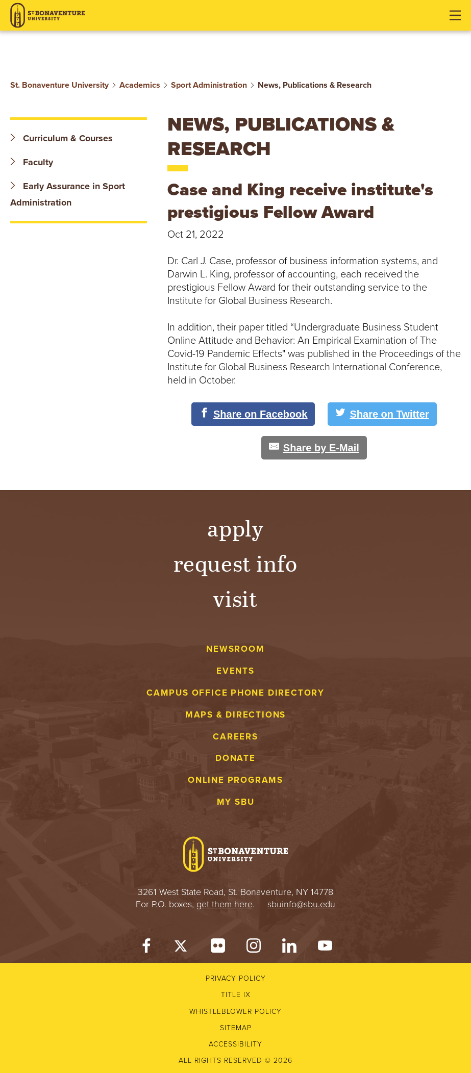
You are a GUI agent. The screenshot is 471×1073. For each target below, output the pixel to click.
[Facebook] (146, 948)
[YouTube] (325, 948)
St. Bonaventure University (59, 85)
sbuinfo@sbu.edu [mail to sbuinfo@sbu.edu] (301, 904)
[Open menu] (455, 15)
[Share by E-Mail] (314, 447)
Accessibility (235, 1044)
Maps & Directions (235, 714)
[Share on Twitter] (382, 414)
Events (235, 671)
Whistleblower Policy (235, 1011)
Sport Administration (209, 85)
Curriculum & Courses (61, 138)
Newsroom (235, 649)
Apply (235, 527)
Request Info (235, 562)
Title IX (236, 994)
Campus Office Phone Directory (235, 692)
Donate (235, 758)
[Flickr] (218, 948)
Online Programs (235, 780)
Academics (139, 85)
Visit (235, 598)
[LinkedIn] (289, 948)
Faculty (31, 162)
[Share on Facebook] (253, 414)
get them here (224, 904)
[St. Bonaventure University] (47, 15)
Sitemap (236, 1028)
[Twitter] (182, 948)
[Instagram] (253, 948)
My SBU (236, 802)
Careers (235, 736)
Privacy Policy (236, 978)
